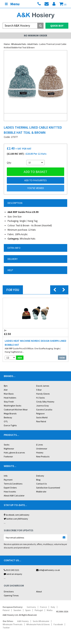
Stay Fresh (9, 401)
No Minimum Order (35, 35)
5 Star (39, 389)
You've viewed (35, 188)
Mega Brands (10, 413)
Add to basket (35, 172)
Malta (49, 610)
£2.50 (19, 332)
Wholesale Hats (18, 44)
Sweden (17, 610)
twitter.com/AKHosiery (16, 518)
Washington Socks (12, 405)
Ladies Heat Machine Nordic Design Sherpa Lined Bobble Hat (35, 342)
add (20, 357)
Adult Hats (32, 44)
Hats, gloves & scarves (14, 452)
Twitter (6, 627)
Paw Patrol (41, 421)
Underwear (41, 448)
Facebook (58, 624)
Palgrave (40, 413)
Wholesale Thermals (12, 624)
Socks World (42, 417)
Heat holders (10, 397)
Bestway (8, 417)
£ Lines (39, 444)
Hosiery (39, 452)
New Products (42, 456)
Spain (28, 610)
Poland (6, 610)
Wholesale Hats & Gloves (38, 624)
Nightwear (9, 448)
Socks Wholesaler (41, 621)
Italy (53, 607)
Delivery (40, 475)
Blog (38, 479)
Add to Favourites (35, 180)
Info (5, 475)
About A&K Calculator (14, 495)
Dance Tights (10, 425)
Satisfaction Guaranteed (48, 487)
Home (7, 44)
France (43, 607)
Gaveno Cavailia (44, 409)
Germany (31, 607)
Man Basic (9, 393)
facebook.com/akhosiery (16, 514)
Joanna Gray (42, 405)
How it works (10, 491)
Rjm (6, 385)
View (62, 357)
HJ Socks (40, 397)
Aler (6, 389)
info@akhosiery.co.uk (48, 570)
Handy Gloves (43, 393)
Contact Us (41, 483)
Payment (8, 479)
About (39, 591)
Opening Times (11, 595)
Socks (6, 444)
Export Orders (10, 487)
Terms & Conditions (13, 483)
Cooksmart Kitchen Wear (16, 409)
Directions (9, 591)
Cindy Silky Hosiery (45, 401)
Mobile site (41, 491)
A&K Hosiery (23, 621)
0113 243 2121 (11, 570)
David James (42, 385)
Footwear (8, 456)
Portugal (39, 610)
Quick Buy (56, 25)
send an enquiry (13, 574)
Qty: (9, 162)
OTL (6, 421)
